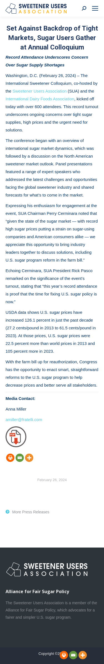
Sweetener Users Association (39, 91)
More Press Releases (30, 512)
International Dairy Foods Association (40, 98)
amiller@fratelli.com (24, 419)
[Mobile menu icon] (95, 8)
